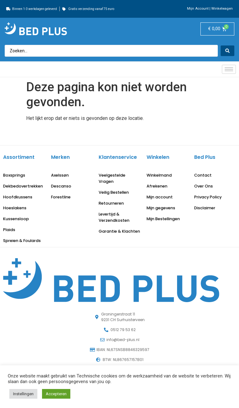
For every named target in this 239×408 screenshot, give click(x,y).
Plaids (9, 229)
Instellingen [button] (23, 393)
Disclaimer (204, 208)
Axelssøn (60, 175)
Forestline (61, 197)
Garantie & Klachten (119, 231)
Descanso (61, 186)
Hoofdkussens (17, 197)
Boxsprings (14, 175)
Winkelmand (159, 175)
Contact (203, 175)
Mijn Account (198, 9)
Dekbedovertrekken (23, 186)
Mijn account (160, 197)
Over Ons (203, 186)
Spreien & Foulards (22, 240)
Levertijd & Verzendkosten (114, 217)
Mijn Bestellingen (163, 218)
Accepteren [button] (56, 393)
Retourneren (111, 203)
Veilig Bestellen (114, 192)
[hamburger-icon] (229, 69)
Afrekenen (157, 186)
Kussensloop (16, 218)
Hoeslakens (14, 208)
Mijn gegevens (161, 208)
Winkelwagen (222, 9)
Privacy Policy (208, 197)
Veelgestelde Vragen (112, 178)
